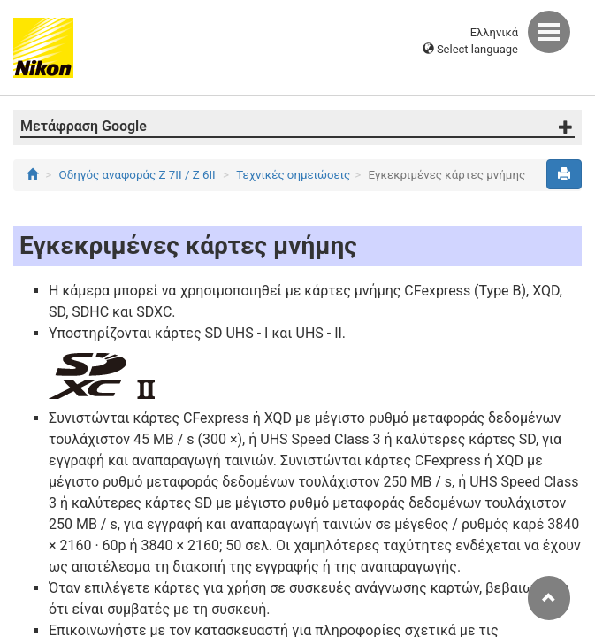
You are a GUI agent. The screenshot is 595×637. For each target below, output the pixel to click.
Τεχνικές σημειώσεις (293, 174)
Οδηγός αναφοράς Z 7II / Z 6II (137, 174)
